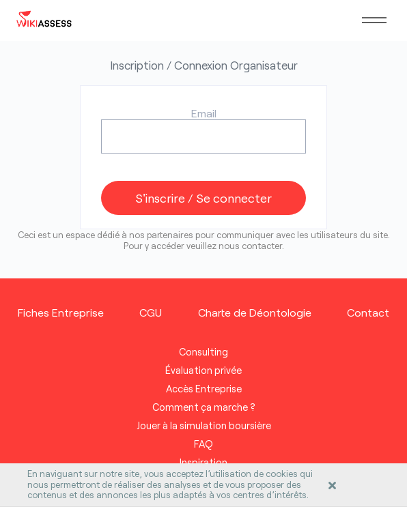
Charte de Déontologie (254, 312)
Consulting (203, 352)
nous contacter (250, 245)
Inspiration (203, 462)
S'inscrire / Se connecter (203, 197)
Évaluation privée (203, 370)
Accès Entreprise (204, 388)
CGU (150, 312)
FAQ (203, 444)
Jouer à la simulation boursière (204, 425)
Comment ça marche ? (203, 407)
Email (203, 112)
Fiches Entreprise (61, 312)
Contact (368, 312)
